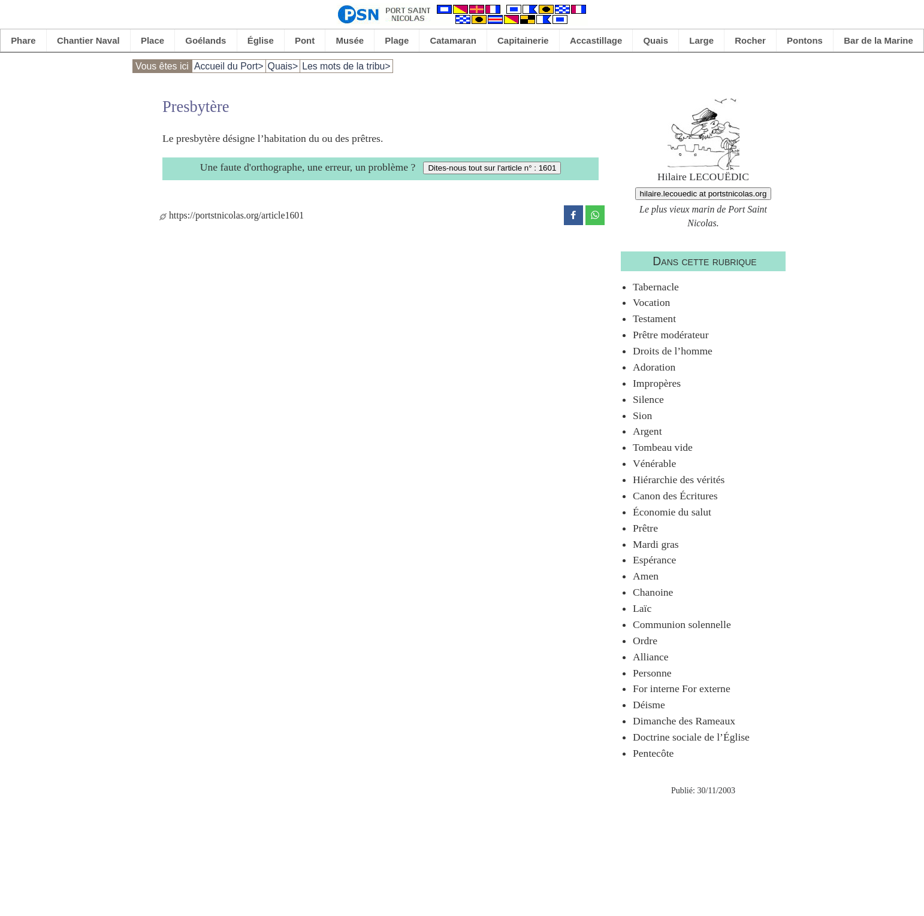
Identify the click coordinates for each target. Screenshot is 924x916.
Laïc (642, 608)
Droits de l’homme (672, 351)
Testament (654, 318)
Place (152, 40)
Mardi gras (656, 544)
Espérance (654, 560)
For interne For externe (681, 688)
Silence (648, 399)
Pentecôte (653, 753)
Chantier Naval (88, 40)
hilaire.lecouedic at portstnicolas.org (703, 193)
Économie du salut (672, 512)
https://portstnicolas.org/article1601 (231, 215)
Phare (23, 40)
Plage (397, 40)
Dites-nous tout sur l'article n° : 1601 (492, 167)
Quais (655, 40)
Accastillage (596, 40)
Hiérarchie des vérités (678, 480)
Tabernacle (656, 287)
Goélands (205, 40)
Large (701, 40)
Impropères (657, 383)
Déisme (649, 705)
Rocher (750, 40)
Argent (647, 431)
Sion (642, 415)
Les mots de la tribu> (346, 66)
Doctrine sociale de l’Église (691, 737)
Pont (305, 40)
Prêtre (645, 528)
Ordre (645, 641)
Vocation (651, 302)
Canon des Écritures (675, 496)
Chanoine (653, 592)
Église (260, 40)
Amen (646, 576)
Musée (350, 40)
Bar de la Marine (878, 40)
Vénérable (654, 463)
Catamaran (453, 40)
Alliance (651, 657)
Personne (652, 673)
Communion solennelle (682, 624)
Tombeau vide (663, 447)
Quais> (283, 66)
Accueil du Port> (229, 66)
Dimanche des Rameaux (684, 721)
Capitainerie (523, 40)
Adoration (654, 367)
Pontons (805, 40)
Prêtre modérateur (671, 335)
